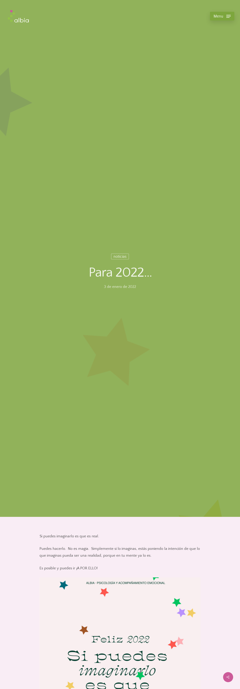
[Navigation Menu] (222, 16)
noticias (120, 257)
